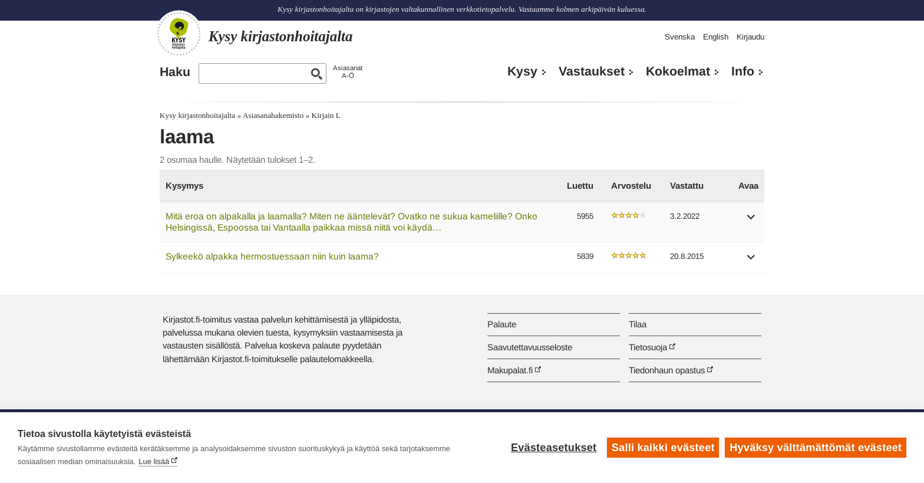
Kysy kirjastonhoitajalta (197, 115)
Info (742, 71)
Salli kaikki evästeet (663, 448)
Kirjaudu (750, 36)
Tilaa (637, 324)
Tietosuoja (648, 347)
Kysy (522, 71)
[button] (751, 220)
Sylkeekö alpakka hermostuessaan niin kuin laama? (272, 256)
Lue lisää (153, 461)
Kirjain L (326, 115)
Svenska (680, 36)
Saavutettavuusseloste (529, 347)
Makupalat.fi (510, 370)
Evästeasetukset (553, 448)
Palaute (501, 324)
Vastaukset (592, 71)
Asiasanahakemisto (273, 115)
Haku (175, 72)
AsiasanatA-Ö (347, 71)
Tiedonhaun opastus (667, 370)
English (715, 36)
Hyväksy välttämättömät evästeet (816, 448)
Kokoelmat (678, 71)
